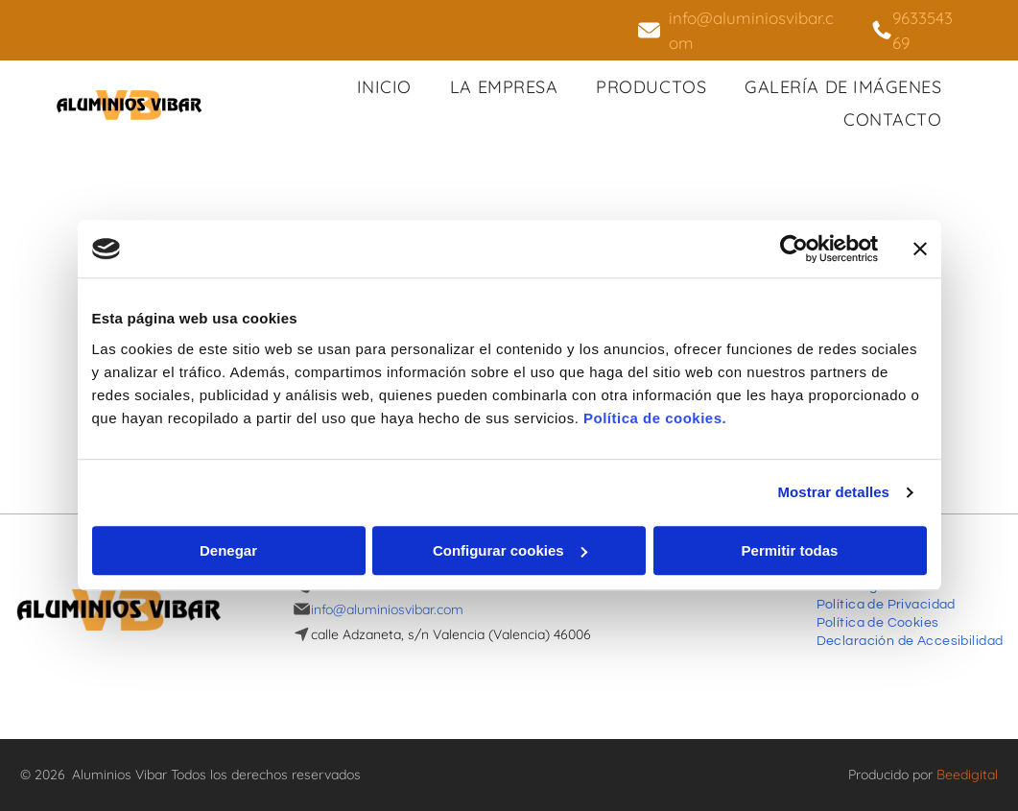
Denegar (228, 550)
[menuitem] (384, 87)
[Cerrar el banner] (920, 249)
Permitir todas (790, 550)
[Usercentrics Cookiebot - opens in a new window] (794, 249)
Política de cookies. (654, 418)
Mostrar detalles (833, 493)
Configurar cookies (510, 550)
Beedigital (967, 774)
